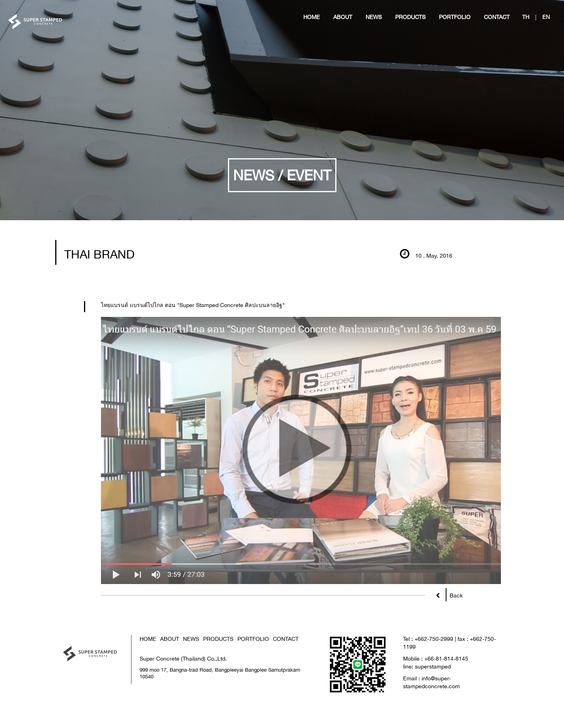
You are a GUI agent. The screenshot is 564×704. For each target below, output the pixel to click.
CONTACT (286, 638)
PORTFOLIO (253, 638)
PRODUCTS (218, 638)
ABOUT (169, 638)
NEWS (191, 638)
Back (454, 593)
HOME (148, 638)
